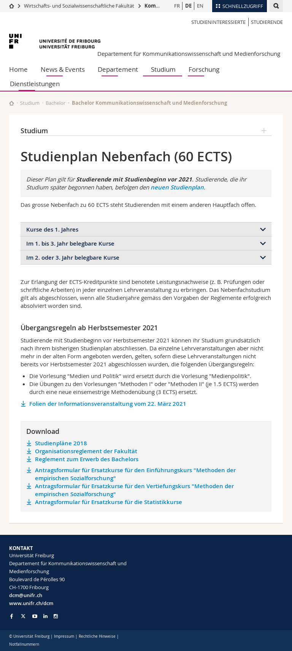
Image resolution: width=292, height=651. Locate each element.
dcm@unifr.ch (25, 595)
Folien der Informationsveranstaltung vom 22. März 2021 (107, 404)
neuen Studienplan (177, 187)
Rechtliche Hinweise (97, 636)
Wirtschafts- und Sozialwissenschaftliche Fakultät (79, 5)
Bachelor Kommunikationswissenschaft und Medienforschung (149, 102)
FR (177, 5)
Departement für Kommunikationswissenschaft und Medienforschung (188, 53)
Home (18, 69)
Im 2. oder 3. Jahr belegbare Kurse (72, 258)
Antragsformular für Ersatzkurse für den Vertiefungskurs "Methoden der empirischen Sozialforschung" (134, 490)
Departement (118, 69)
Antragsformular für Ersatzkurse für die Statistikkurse (108, 502)
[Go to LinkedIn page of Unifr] (45, 616)
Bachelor (55, 102)
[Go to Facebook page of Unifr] (11, 616)
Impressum (64, 636)
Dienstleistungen (35, 83)
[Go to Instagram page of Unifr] (56, 616)
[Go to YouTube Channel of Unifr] (34, 616)
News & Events (63, 69)
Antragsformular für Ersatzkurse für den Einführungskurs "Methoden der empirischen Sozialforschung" (135, 474)
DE (188, 5)
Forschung (204, 69)
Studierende (267, 22)
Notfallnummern (24, 644)
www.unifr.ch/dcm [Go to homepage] (31, 603)
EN (200, 5)
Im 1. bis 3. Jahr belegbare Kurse (70, 243)
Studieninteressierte (218, 22)
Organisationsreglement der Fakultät (86, 451)
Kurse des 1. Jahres (52, 229)
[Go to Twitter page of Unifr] (23, 616)
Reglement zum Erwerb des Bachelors (86, 459)
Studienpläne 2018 (61, 443)
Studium (163, 69)
